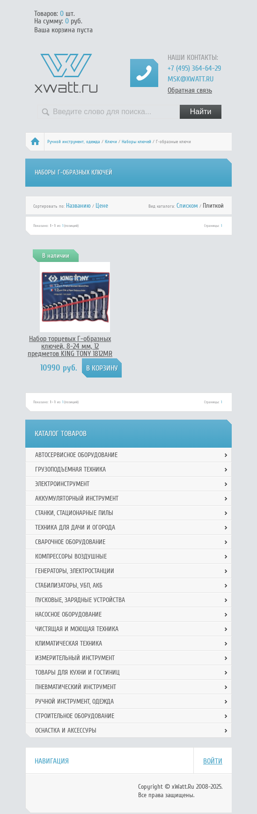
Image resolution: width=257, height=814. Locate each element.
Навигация (52, 761)
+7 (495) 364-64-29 (194, 68)
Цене (101, 206)
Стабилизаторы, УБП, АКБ (69, 585)
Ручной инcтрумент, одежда (73, 142)
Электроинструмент (62, 484)
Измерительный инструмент (75, 658)
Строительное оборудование (74, 716)
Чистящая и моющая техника (76, 629)
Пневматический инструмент (75, 687)
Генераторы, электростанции (74, 571)
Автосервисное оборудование (76, 455)
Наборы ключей (136, 142)
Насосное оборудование (68, 614)
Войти (212, 761)
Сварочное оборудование (70, 542)
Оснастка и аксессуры (65, 730)
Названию (78, 206)
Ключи (111, 142)
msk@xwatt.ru (190, 79)
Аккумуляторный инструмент (76, 498)
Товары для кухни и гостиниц (77, 672)
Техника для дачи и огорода (75, 527)
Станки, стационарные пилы (74, 513)
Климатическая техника (68, 643)
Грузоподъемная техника (70, 469)
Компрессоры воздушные (71, 556)
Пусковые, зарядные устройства (80, 600)
